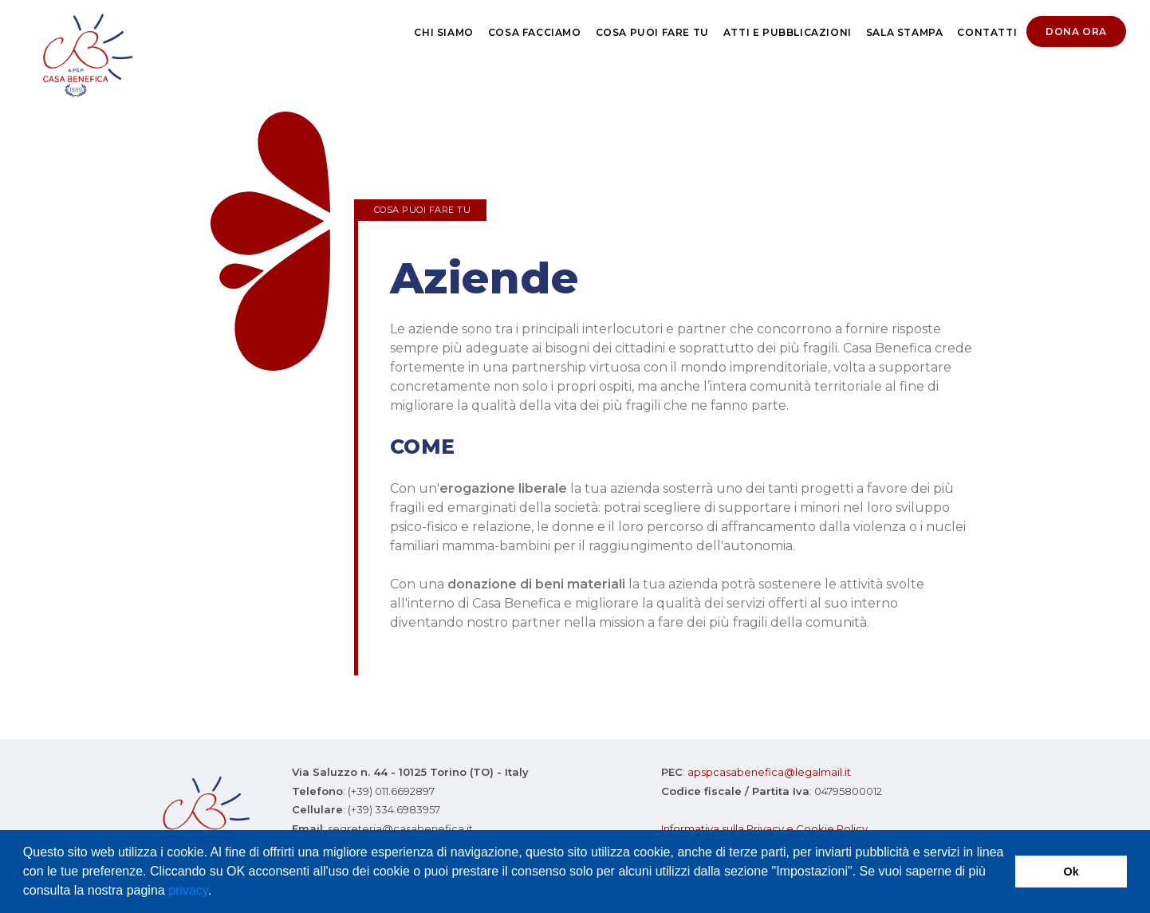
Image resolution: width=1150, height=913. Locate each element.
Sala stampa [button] (904, 32)
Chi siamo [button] (443, 32)
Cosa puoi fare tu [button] (652, 32)
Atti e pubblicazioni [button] (787, 32)
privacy (188, 890)
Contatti (987, 32)
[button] (217, 892)
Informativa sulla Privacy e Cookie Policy (764, 828)
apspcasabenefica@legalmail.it (769, 771)
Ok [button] (1071, 871)
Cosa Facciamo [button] (534, 32)
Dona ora (1076, 31)
